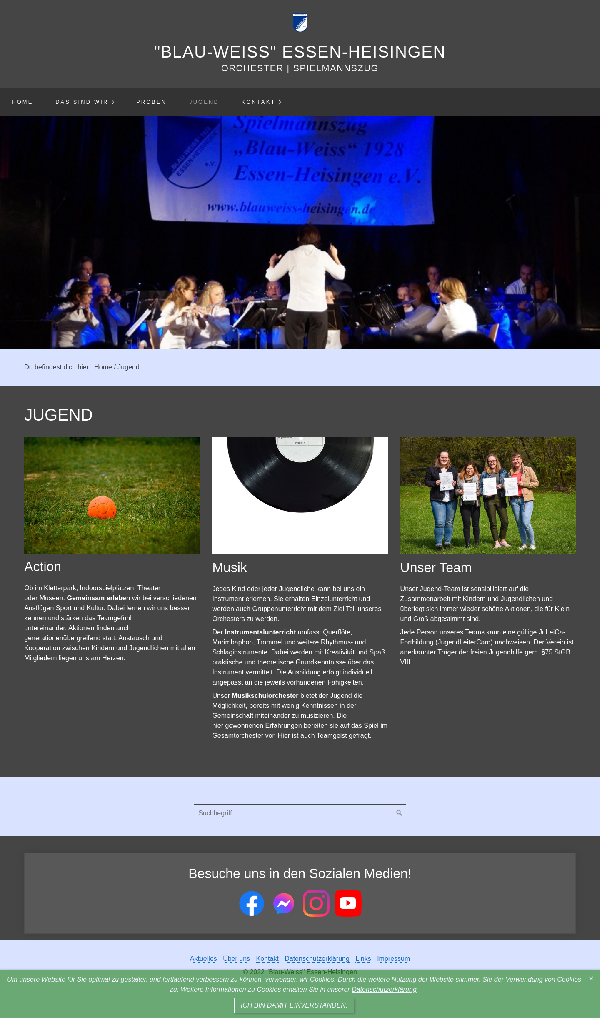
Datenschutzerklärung (384, 989)
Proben (151, 102)
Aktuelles (203, 958)
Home (22, 102)
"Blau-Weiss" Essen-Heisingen (300, 52)
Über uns (236, 958)
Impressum (393, 958)
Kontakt (259, 102)
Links (363, 958)
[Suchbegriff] (300, 813)
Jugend (204, 102)
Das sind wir (81, 102)
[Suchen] (399, 813)
